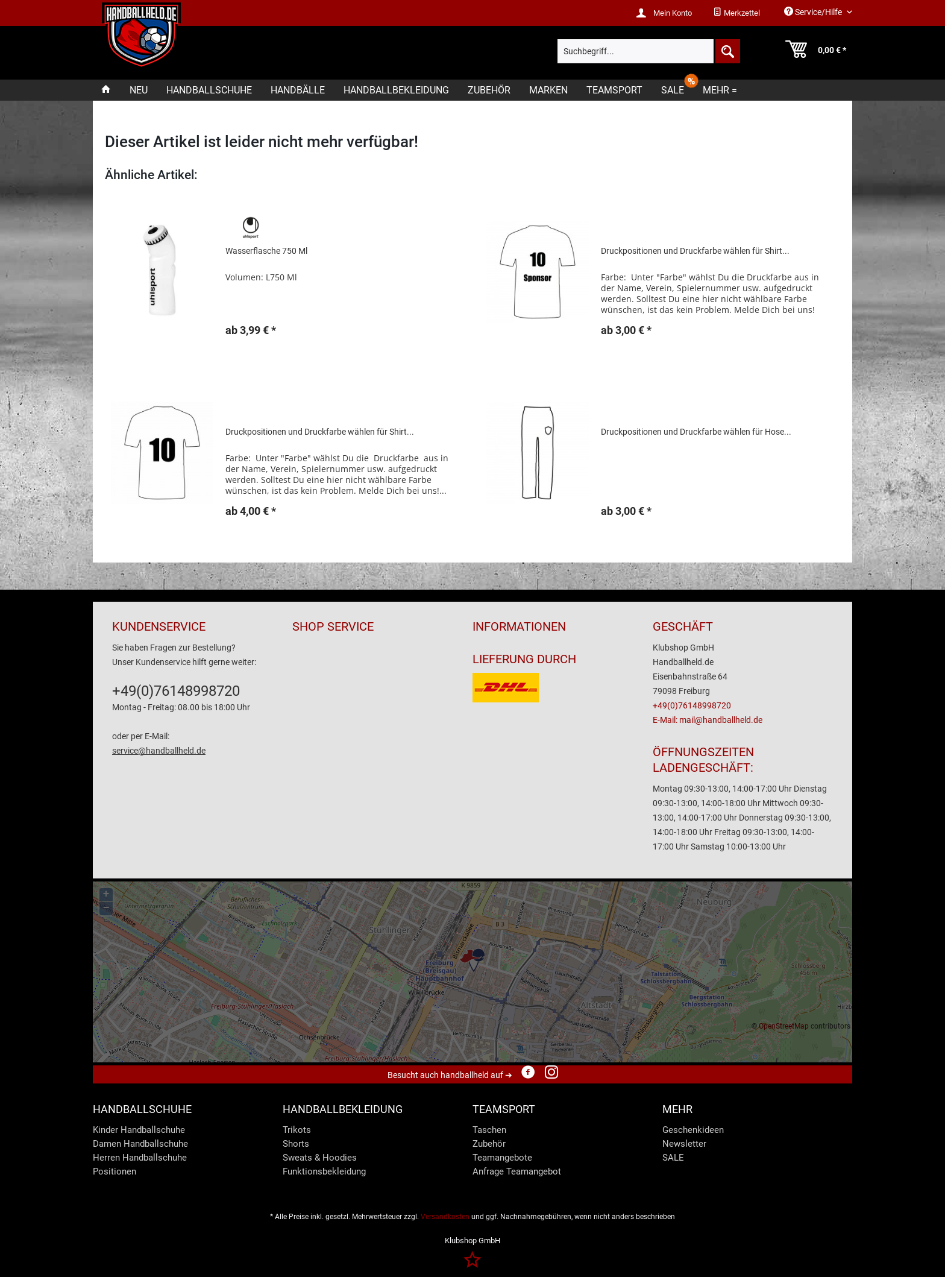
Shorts (296, 1143)
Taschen (489, 1129)
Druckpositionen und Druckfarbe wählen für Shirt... (695, 251)
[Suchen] (727, 51)
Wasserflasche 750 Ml (266, 251)
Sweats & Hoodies (320, 1157)
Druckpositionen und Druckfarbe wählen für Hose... (696, 432)
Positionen (114, 1171)
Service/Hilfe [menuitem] (814, 12)
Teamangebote (502, 1157)
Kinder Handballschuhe (139, 1129)
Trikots (297, 1129)
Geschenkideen (693, 1129)
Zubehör (489, 1143)
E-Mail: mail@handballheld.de (707, 720)
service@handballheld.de (159, 750)
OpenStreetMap (784, 1026)
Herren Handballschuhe (140, 1157)
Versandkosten (445, 1216)
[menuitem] (736, 13)
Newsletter (684, 1143)
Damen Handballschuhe (140, 1143)
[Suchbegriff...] (648, 51)
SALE (673, 1157)
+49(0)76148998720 (176, 691)
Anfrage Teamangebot (516, 1171)
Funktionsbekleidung (324, 1171)
